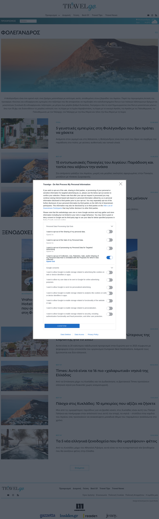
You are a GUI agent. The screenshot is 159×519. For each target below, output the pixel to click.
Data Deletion (66, 334)
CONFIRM (62, 326)
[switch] (109, 231)
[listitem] (79, 226)
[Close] (121, 184)
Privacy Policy (93, 334)
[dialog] (79, 259)
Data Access (79, 334)
